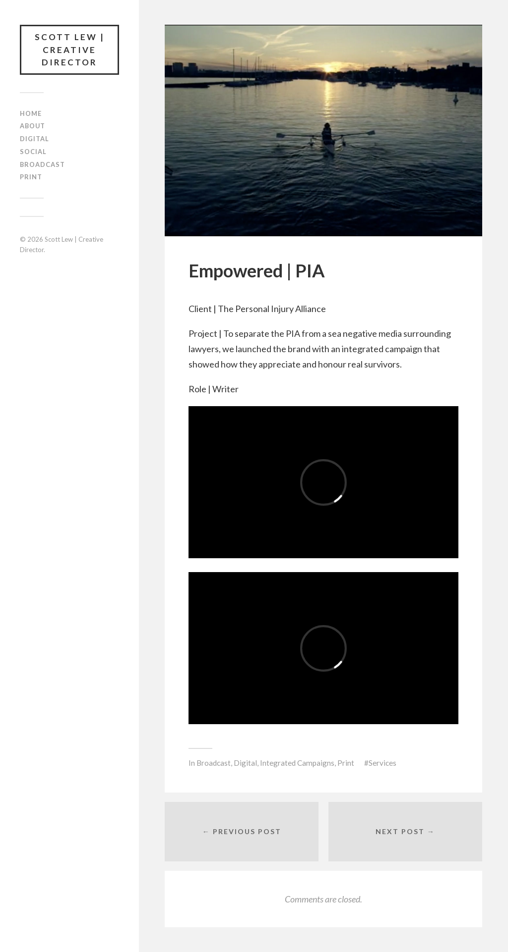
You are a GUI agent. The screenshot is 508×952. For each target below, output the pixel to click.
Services (382, 762)
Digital (34, 139)
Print (31, 177)
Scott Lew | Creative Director (70, 49)
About (32, 126)
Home (31, 113)
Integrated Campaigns (297, 762)
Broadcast (42, 164)
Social (33, 152)
